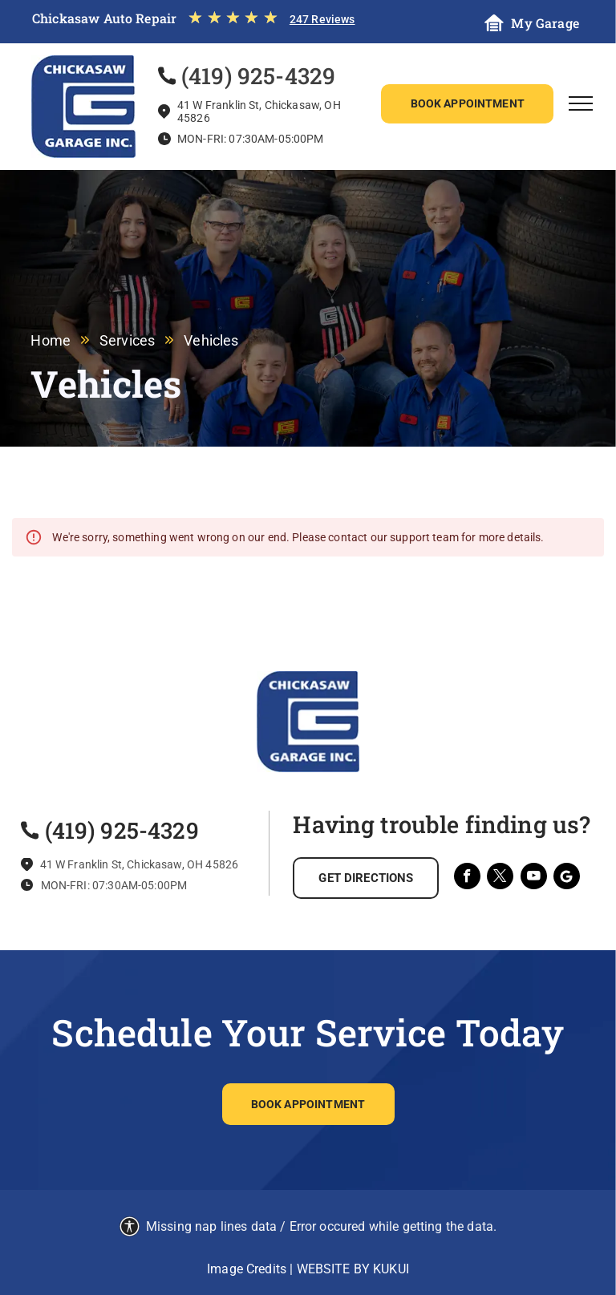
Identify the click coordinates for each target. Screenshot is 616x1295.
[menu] (581, 103)
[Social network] (566, 878)
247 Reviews (322, 19)
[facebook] (467, 878)
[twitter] (500, 878)
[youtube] (534, 878)
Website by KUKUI (353, 1269)
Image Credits (246, 1269)
